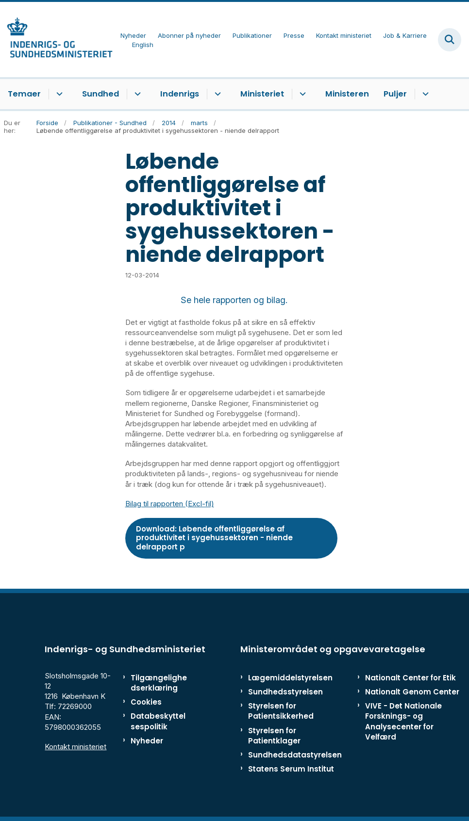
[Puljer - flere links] (424, 94)
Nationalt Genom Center (412, 692)
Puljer (395, 93)
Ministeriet (262, 93)
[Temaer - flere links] (58, 94)
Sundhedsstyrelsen (285, 692)
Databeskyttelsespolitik (158, 721)
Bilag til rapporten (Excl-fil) (169, 503)
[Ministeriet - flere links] (301, 94)
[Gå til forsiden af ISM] (56, 39)
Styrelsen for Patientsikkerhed (281, 711)
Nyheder (147, 741)
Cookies (146, 702)
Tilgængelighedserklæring (159, 683)
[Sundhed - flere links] (136, 94)
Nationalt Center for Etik (410, 678)
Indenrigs (179, 93)
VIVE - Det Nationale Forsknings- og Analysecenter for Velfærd (403, 721)
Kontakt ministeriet (75, 746)
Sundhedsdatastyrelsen (295, 755)
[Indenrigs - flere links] (216, 94)
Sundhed (100, 93)
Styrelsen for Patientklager (274, 735)
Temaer (24, 93)
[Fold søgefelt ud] (449, 39)
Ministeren (347, 93)
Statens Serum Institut (291, 769)
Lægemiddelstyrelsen (290, 678)
